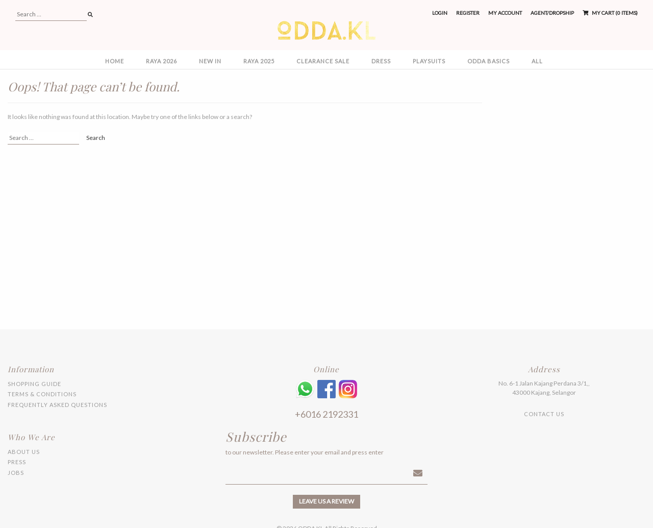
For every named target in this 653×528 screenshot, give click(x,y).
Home (114, 61)
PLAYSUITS (429, 61)
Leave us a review (326, 501)
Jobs (16, 472)
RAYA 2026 (161, 61)
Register (468, 13)
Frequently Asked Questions (57, 404)
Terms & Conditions (42, 394)
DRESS (381, 61)
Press (17, 462)
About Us (24, 451)
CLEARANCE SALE (322, 61)
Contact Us (544, 414)
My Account (505, 13)
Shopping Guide (34, 383)
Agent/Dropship (552, 13)
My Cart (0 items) (610, 13)
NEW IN (210, 61)
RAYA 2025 (258, 61)
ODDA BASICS (488, 61)
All (537, 61)
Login (439, 13)
